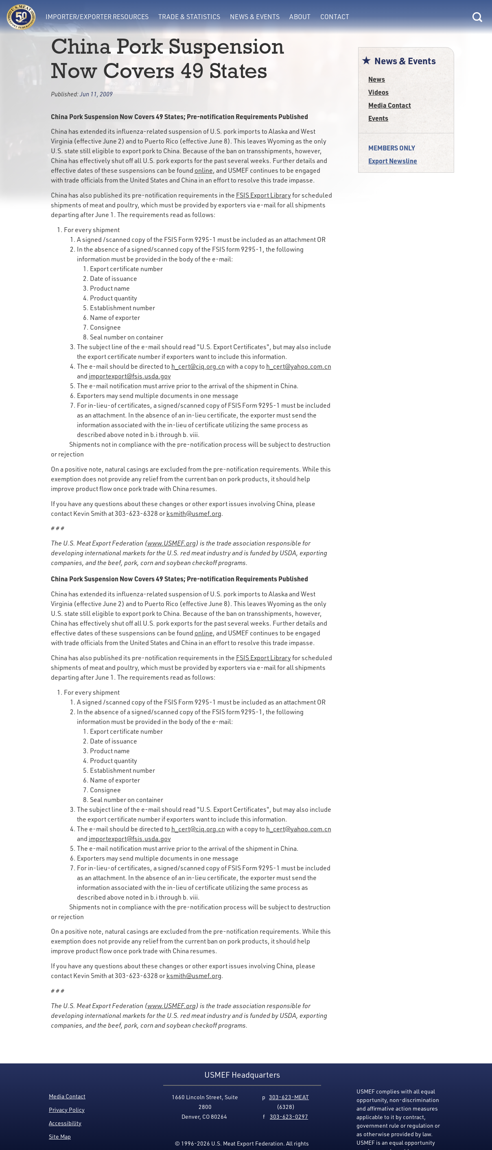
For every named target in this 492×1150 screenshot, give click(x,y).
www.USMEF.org (171, 543)
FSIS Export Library (263, 195)
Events (378, 118)
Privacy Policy (67, 1109)
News (376, 79)
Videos (378, 92)
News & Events (255, 17)
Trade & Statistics (189, 17)
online (204, 170)
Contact (334, 17)
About (300, 17)
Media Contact (389, 105)
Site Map (60, 1136)
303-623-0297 (289, 1116)
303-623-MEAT (289, 1096)
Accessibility (65, 1123)
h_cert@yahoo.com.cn (298, 366)
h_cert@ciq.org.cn (198, 366)
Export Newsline (392, 161)
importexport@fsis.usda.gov (130, 376)
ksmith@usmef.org (193, 513)
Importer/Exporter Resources (97, 17)
